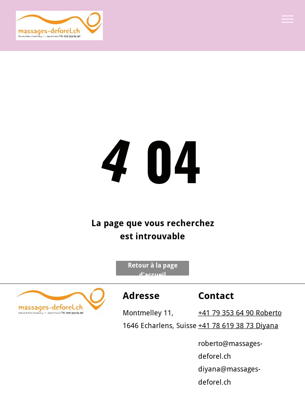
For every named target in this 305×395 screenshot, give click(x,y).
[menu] (287, 19)
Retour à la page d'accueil (153, 269)
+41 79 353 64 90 (226, 313)
